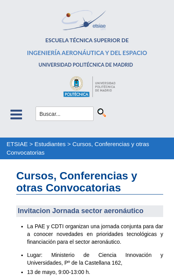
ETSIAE (17, 144)
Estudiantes (49, 144)
